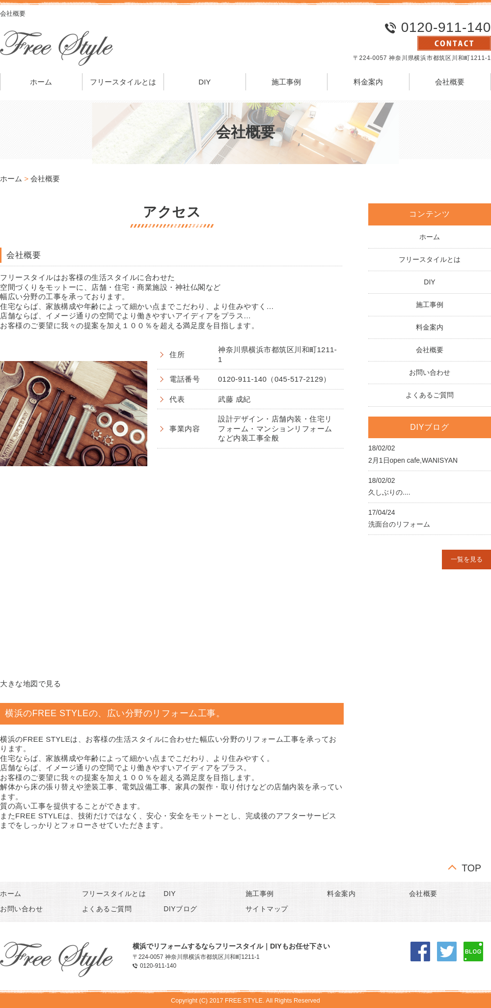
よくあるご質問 (430, 395)
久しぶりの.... (389, 492)
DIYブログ (180, 909)
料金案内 (368, 82)
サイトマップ (267, 909)
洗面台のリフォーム (399, 524)
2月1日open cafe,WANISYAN (413, 460)
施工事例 (286, 82)
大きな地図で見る (30, 683)
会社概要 (449, 82)
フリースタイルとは (123, 82)
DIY (204, 82)
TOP (471, 867)
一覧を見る (467, 559)
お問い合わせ (429, 372)
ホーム (41, 82)
